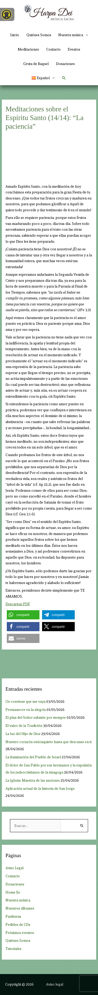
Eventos (74, 49)
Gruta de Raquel (36, 64)
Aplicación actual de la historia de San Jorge (40, 788)
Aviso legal (54, 984)
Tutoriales (13, 949)
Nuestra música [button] (70, 35)
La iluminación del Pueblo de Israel (33, 757)
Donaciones (65, 64)
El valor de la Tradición (23, 725)
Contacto (53, 49)
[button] (43, 78)
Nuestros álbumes (19, 908)
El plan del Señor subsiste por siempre (35, 717)
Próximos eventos (19, 933)
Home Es (12, 892)
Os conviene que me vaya (25, 701)
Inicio (14, 35)
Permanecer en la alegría (25, 709)
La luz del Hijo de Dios (23, 734)
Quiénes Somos (38, 35)
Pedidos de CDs (17, 924)
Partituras (13, 916)
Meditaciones (28, 49)
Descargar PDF (17, 604)
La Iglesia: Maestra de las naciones (32, 780)
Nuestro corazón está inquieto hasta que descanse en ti (48, 742)
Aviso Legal (14, 868)
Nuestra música (17, 900)
